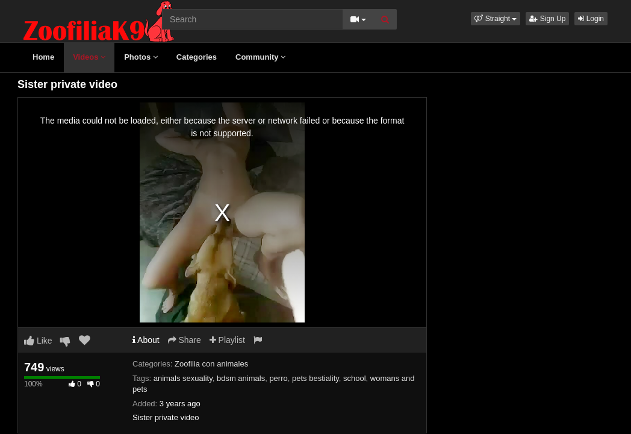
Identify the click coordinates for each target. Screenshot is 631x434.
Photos (141, 56)
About (146, 340)
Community (260, 56)
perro (278, 378)
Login (591, 18)
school (354, 378)
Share (184, 340)
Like (38, 340)
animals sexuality (183, 378)
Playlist (227, 340)
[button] (495, 18)
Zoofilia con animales (211, 363)
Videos (89, 56)
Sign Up (547, 18)
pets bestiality (315, 378)
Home (43, 56)
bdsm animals (241, 378)
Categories (196, 56)
